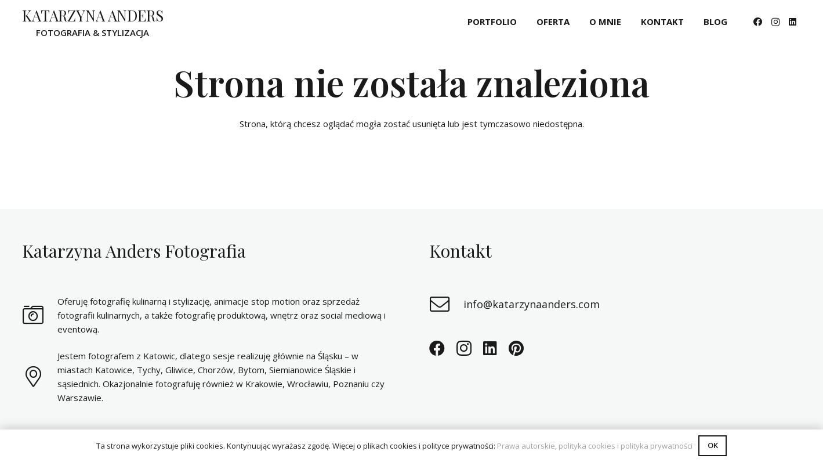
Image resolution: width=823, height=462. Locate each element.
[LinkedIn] (793, 22)
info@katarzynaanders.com (531, 304)
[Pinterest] (516, 348)
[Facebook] (758, 22)
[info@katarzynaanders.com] (446, 304)
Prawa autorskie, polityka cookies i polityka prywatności (595, 446)
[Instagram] (775, 22)
